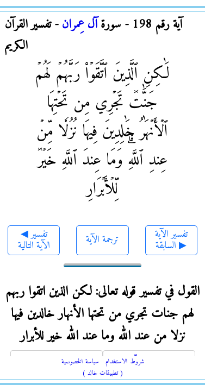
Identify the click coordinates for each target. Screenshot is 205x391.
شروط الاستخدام (124, 362)
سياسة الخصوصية (80, 362)
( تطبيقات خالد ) (102, 373)
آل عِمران (79, 24)
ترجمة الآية (102, 239)
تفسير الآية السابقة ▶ (171, 240)
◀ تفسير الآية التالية (34, 240)
